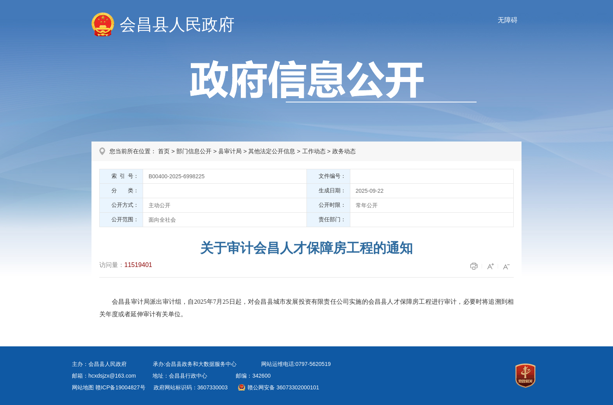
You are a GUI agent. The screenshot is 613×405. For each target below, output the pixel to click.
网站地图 (83, 387)
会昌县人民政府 (177, 24)
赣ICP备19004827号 (120, 387)
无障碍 (508, 20)
